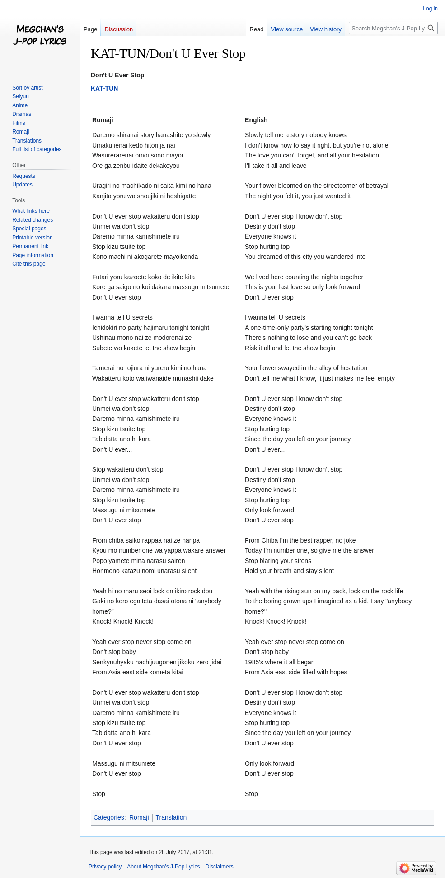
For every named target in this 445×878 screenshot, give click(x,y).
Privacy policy (105, 867)
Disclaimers (220, 867)
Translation (171, 817)
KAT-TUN (104, 88)
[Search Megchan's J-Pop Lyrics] (393, 28)
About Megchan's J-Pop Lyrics (163, 867)
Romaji (139, 817)
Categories (109, 817)
